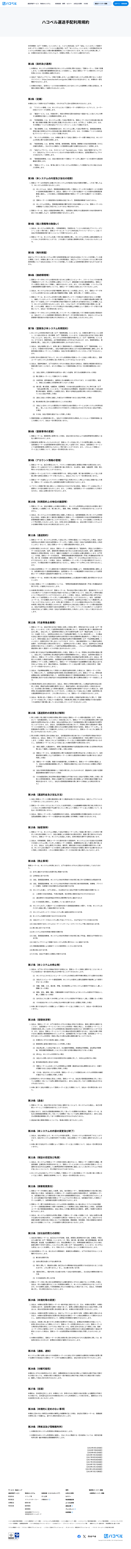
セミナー (69, 4)
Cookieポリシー (57, 1523)
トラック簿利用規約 (103, 1521)
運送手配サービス (33, 4)
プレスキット (70, 1509)
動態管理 (27, 1509)
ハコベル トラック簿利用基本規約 (87, 1521)
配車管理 (27, 1506)
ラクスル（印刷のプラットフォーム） (32, 1527)
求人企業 (44, 1496)
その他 (86, 4)
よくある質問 (70, 1503)
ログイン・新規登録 (121, 4)
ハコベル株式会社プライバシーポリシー (40, 1523)
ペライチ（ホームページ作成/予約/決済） (103, 1527)
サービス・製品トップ (15, 1490)
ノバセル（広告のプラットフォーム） (54, 1527)
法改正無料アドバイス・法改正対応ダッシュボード (33, 1513)
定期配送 (11, 1503)
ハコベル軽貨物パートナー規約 (32, 1521)
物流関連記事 (70, 1500)
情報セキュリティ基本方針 (97, 1523)
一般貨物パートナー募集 (96, 1493)
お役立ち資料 (78, 4)
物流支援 (11, 1506)
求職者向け (45, 1499)
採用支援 (58, 4)
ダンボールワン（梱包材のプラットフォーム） (78, 1527)
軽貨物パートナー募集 (96, 1490)
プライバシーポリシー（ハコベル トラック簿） (75, 1523)
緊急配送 (11, 1499)
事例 (63, 4)
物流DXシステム (45, 4)
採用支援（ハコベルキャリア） (51, 1493)
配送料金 (11, 1496)
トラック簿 (28, 1496)
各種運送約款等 (23, 1523)
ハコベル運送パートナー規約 (69, 1521)
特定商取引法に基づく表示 (112, 1523)
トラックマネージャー (32, 1499)
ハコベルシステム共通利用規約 (51, 1521)
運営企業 (68, 1506)
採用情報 (68, 1512)
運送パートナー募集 (101, 4)
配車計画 (27, 1503)
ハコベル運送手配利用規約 (15, 1521)
